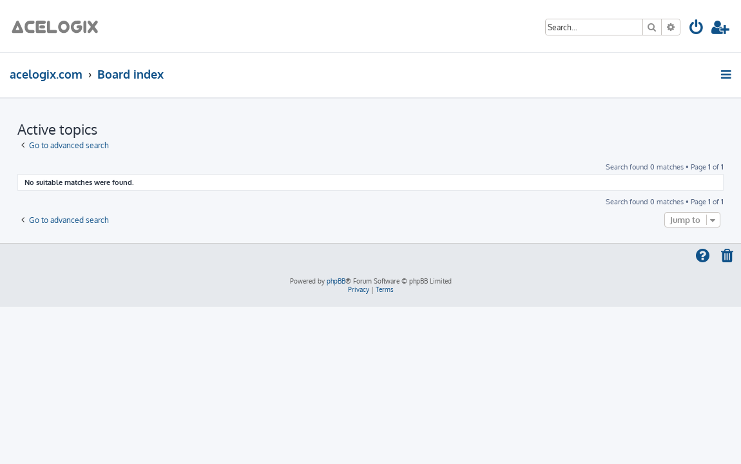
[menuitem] (697, 29)
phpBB (336, 281)
